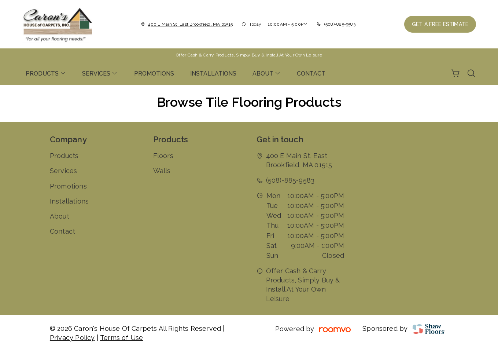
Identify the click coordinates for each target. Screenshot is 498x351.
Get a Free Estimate (440, 24)
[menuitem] (46, 73)
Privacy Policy (72, 337)
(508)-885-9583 (339, 24)
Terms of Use (121, 337)
